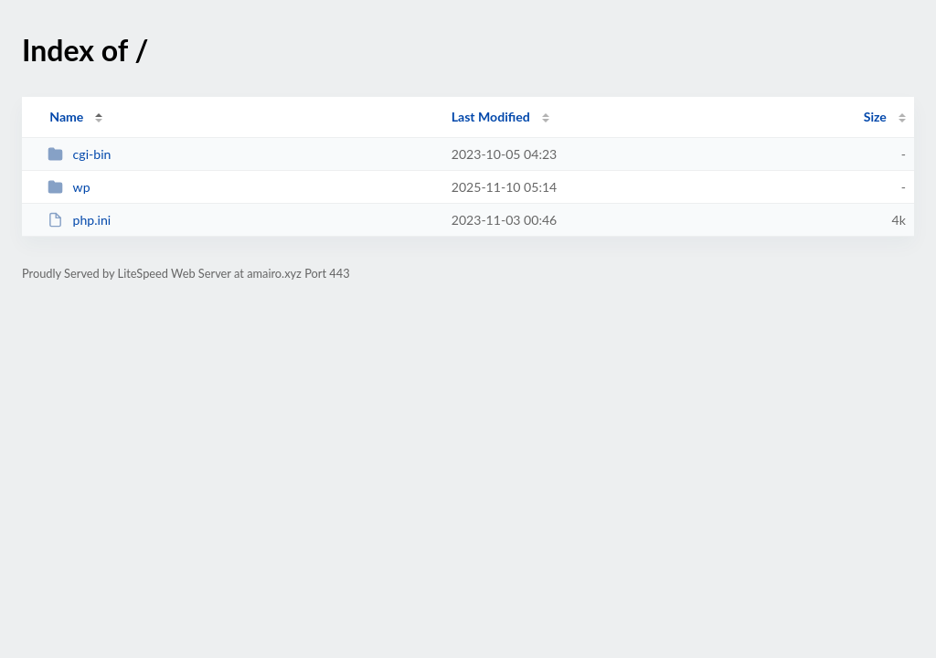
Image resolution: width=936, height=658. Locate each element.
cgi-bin (79, 154)
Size (875, 116)
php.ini (79, 220)
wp (69, 187)
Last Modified (491, 116)
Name (66, 116)
